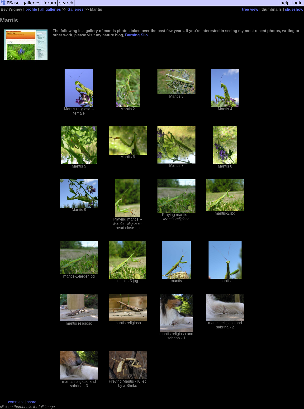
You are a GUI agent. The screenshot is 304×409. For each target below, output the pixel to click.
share (31, 402)
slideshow (294, 9)
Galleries (75, 9)
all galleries (50, 9)
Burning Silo (136, 35)
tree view (250, 9)
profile (31, 9)
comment (16, 402)
